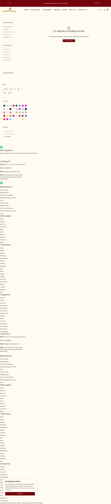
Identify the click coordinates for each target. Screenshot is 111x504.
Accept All (20, 494)
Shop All (57, 10)
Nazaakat (6, 60)
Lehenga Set (7, 37)
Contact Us (82, 10)
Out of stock (10, 134)
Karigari (5, 57)
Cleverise (46, 503)
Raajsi (1, 248)
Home (26, 10)
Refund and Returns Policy (8, 198)
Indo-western (7, 32)
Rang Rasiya (3, 258)
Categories (47, 10)
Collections (35, 10)
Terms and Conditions (6, 195)
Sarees (2, 300)
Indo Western (4, 308)
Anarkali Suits (7, 27)
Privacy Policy (4, 190)
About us (72, 10)
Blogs (64, 10)
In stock (8, 131)
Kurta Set (6, 34)
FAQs (1, 200)
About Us (2, 224)
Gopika (5, 55)
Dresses (5, 29)
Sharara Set (3, 311)
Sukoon (2, 261)
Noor (1, 269)
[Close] (35, 480)
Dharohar (6, 52)
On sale (8, 136)
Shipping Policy (4, 192)
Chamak (5, 49)
